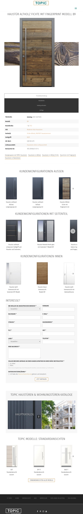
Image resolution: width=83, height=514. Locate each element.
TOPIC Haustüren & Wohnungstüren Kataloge (41, 394)
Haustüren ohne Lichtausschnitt (37, 145)
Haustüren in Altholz (34, 155)
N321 (28, 137)
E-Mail (45, 314)
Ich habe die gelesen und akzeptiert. (27, 374)
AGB (35, 498)
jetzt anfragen (42, 379)
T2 (31, 126)
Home (17, 498)
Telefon (46, 338)
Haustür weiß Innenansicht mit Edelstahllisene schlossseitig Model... (69, 292)
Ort (44, 330)
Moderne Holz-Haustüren (34, 129)
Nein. (10, 365)
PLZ (10, 330)
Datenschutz (26, 498)
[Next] (72, 188)
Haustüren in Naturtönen (12, 158)
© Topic (9, 498)
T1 (30, 126)
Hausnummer (48, 322)
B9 (28, 121)
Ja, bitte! (11, 363)
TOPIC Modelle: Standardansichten (41, 439)
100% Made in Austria (57, 498)
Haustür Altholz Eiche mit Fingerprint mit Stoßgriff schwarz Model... (64, 207)
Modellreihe (41, 100)
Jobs (50, 156)
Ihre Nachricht (14, 346)
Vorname (46, 306)
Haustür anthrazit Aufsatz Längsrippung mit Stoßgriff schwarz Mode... (11, 207)
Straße (11, 322)
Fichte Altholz (31, 133)
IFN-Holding (72, 498)
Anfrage (41, 110)
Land (10, 338)
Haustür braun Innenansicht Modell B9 (42, 289)
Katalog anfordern (41, 105)
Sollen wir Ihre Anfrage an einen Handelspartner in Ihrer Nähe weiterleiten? (36, 361)
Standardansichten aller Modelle (41, 480)
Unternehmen (66, 156)
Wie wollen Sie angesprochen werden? (22, 306)
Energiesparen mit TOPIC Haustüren (16, 155)
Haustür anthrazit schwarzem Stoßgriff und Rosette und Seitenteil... (13, 247)
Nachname (12, 314)
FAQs (57, 156)
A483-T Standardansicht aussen (66, 472)
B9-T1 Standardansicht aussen (39, 472)
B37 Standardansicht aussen (12, 472)
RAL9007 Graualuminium (43, 133)
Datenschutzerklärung (17, 372)
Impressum (43, 498)
